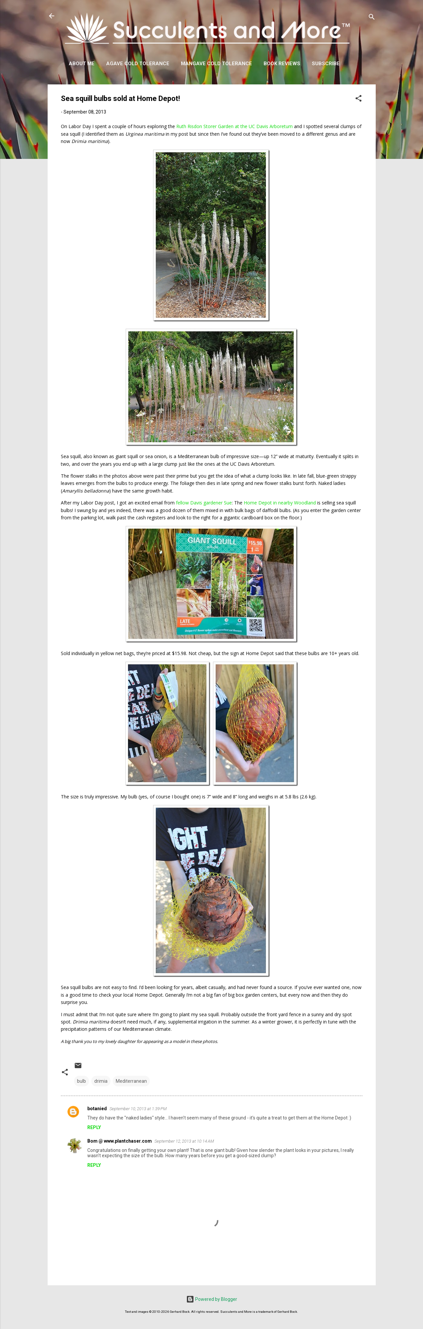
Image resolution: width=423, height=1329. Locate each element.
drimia (100, 1081)
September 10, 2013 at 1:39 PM (138, 1108)
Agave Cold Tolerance (137, 64)
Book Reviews (282, 64)
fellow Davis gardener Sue (204, 502)
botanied (97, 1108)
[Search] (372, 18)
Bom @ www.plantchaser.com (119, 1141)
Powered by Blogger (211, 1299)
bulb (81, 1081)
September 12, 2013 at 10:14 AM (184, 1141)
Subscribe (326, 64)
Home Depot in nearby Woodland (280, 502)
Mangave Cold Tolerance (216, 64)
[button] (358, 99)
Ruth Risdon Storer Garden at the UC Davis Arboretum (234, 126)
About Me (82, 64)
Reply (94, 1127)
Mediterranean (131, 1081)
